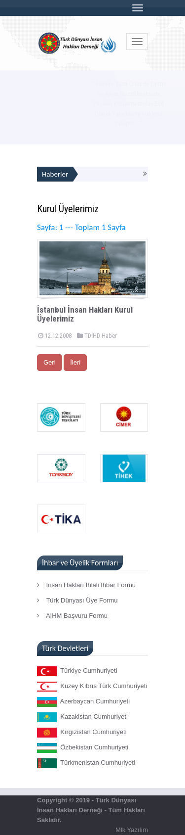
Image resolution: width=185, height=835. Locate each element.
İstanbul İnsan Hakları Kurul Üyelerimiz (85, 314)
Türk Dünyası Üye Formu (77, 600)
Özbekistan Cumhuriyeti (82, 748)
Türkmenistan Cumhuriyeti (86, 763)
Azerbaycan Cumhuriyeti (83, 702)
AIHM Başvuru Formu (72, 615)
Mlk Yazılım (131, 830)
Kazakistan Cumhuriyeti (82, 717)
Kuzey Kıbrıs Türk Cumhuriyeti (92, 687)
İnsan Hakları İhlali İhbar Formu (86, 585)
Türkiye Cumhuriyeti (77, 671)
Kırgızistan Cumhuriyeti (82, 733)
